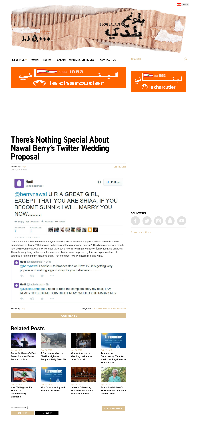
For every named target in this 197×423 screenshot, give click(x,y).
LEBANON (121, 308)
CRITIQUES (97, 308)
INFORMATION (109, 308)
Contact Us (108, 59)
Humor (34, 59)
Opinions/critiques (81, 59)
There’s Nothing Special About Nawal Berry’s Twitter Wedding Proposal (60, 148)
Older (22, 413)
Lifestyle (18, 59)
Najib (24, 167)
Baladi (61, 59)
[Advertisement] (68, 110)
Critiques (120, 166)
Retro (47, 59)
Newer (47, 413)
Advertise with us (141, 232)
